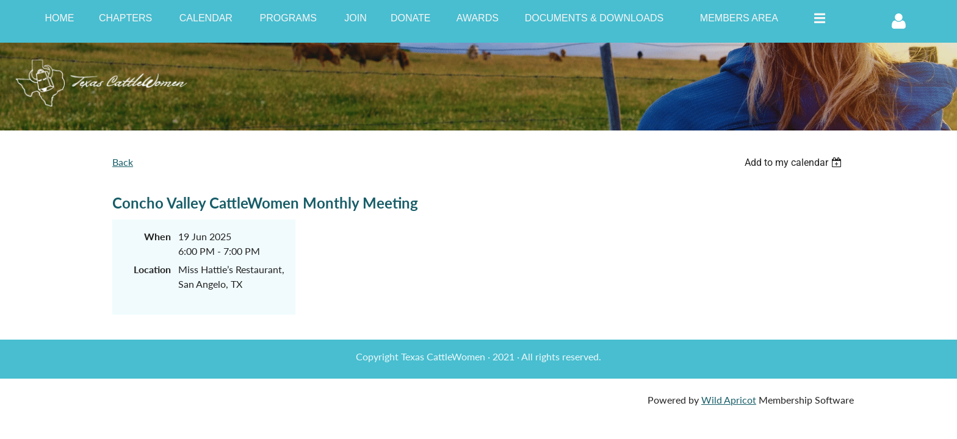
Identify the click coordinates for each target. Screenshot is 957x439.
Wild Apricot (728, 399)
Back (122, 162)
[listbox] (795, 162)
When (157, 236)
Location (152, 269)
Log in (899, 21)
